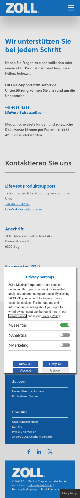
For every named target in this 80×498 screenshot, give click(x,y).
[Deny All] (55, 364)
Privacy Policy (50, 316)
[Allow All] (25, 364)
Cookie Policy (17, 316)
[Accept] (25, 370)
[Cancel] (55, 370)
